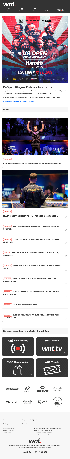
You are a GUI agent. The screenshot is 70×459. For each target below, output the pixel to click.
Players (24, 418)
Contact (24, 424)
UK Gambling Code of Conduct (43, 432)
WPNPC (24, 422)
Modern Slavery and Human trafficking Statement (48, 428)
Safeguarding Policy (9, 430)
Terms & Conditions (9, 428)
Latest (5, 418)
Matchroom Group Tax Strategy (43, 430)
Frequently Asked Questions (30, 420)
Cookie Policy (7, 434)
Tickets (5, 422)
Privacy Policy (7, 432)
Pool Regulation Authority (41, 434)
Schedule (6, 420)
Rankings (6, 424)
